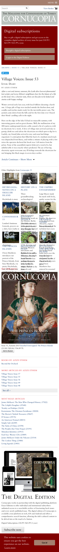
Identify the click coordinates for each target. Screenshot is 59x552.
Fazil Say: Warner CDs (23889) (13, 435)
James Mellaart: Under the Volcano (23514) (18, 438)
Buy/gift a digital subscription (18, 50)
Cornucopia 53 (26, 170)
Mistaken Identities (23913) (12, 432)
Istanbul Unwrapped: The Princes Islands (36, 345)
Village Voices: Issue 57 (10, 374)
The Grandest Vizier (45, 219)
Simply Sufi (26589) (9, 423)
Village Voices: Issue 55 (10, 377)
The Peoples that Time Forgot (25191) (16, 429)
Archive (5, 68)
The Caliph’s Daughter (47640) (13, 405)
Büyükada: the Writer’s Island (47, 249)
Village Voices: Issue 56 (10, 380)
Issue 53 (15, 68)
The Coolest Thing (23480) (12, 441)
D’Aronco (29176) (8, 417)
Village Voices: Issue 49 (10, 383)
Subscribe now (12, 529)
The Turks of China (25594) (12, 426)
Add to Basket (8, 351)
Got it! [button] (44, 543)
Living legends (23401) (10, 443)
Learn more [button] (10, 547)
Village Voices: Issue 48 (10, 386)
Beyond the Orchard (9, 364)
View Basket (49, 8)
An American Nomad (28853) (13, 420)
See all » (7, 390)
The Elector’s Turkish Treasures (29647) (17, 414)
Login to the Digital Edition (17, 57)
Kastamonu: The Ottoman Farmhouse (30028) (19, 411)
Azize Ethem (20, 360)
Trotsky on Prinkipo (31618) (12, 408)
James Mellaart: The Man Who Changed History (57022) (24, 402)
